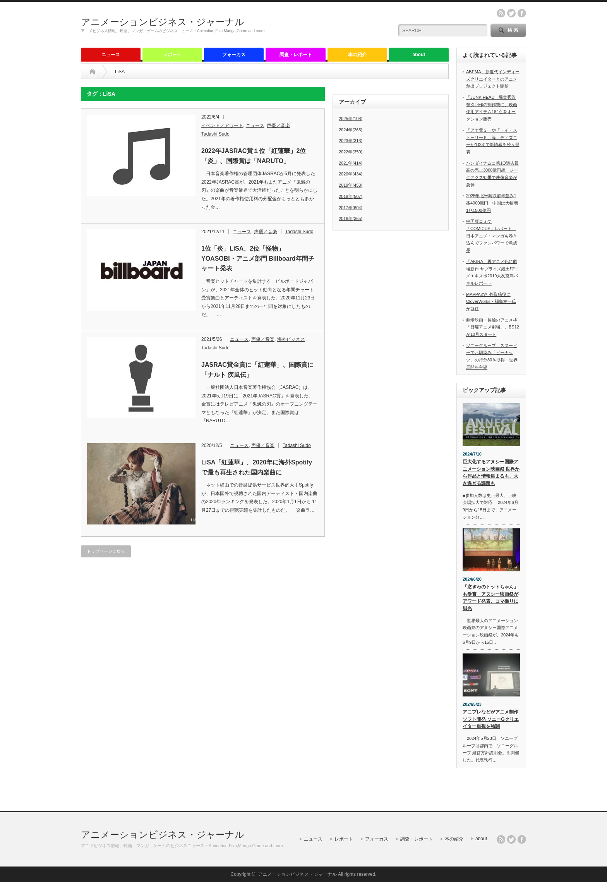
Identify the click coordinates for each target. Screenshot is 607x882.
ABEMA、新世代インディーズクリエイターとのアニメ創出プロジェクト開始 (493, 78)
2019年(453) (350, 185)
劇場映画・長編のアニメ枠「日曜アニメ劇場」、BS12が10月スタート (492, 327)
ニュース (110, 54)
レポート (172, 54)
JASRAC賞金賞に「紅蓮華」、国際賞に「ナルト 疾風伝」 (257, 369)
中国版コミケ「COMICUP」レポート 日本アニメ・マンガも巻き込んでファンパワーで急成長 (491, 236)
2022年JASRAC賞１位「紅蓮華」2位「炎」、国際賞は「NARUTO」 (253, 156)
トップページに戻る (106, 551)
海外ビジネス (291, 339)
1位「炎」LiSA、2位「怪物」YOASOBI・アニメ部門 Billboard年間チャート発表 (257, 258)
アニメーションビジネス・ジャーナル (162, 22)
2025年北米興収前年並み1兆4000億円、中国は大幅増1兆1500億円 (492, 202)
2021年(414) (350, 163)
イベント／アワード (222, 125)
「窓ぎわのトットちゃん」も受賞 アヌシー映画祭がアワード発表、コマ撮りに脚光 (490, 597)
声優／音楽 (278, 125)
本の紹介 (357, 54)
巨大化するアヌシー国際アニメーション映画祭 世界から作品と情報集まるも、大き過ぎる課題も (491, 472)
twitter (511, 13)
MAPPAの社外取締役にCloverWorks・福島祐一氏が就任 (491, 301)
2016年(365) (350, 218)
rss (501, 13)
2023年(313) (350, 140)
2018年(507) (350, 196)
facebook (522, 13)
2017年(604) (350, 207)
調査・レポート (295, 54)
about (419, 54)
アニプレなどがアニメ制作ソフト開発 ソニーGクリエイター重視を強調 (491, 719)
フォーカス (233, 54)
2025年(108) (350, 118)
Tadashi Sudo (215, 134)
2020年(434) (350, 174)
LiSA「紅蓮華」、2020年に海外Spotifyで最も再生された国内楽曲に (256, 467)
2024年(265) (350, 129)
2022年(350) (350, 152)
